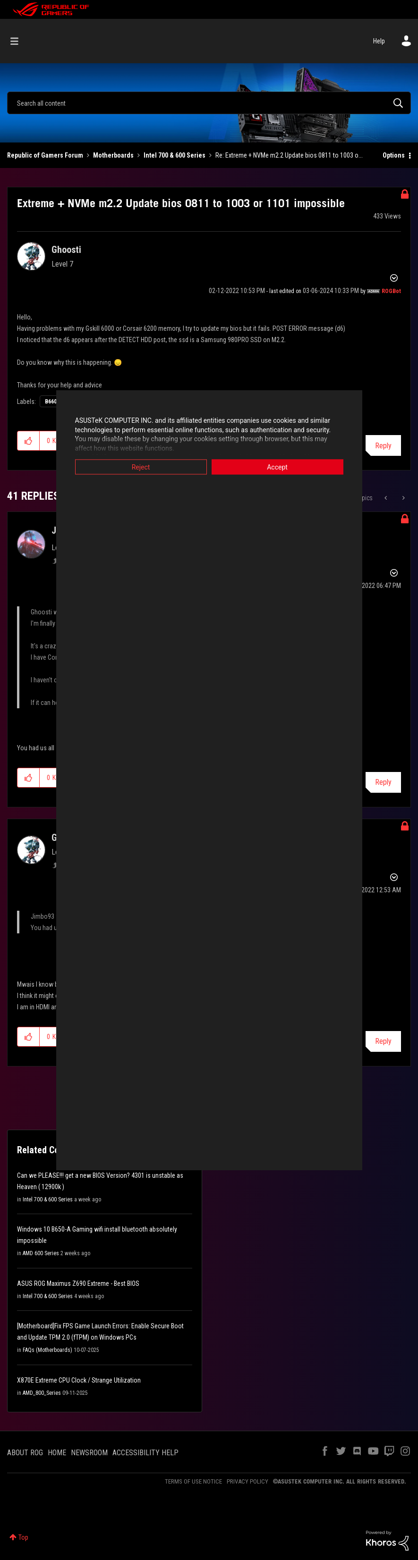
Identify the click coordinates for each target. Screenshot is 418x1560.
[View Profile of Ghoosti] (66, 249)
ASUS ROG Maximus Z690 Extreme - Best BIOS (78, 1283)
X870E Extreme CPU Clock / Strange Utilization (79, 1380)
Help (379, 41)
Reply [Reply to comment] (383, 782)
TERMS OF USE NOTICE (193, 1481)
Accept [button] (277, 467)
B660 (51, 401)
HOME (57, 1452)
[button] (28, 440)
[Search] (209, 103)
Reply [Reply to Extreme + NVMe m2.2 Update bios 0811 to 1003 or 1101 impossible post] (383, 445)
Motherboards (113, 155)
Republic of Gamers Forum (45, 155)
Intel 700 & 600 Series (174, 155)
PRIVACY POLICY (247, 1481)
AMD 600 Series (41, 1253)
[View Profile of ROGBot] (391, 291)
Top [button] (23, 1537)
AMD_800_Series (42, 1393)
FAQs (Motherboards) (47, 1350)
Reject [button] (141, 467)
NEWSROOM (89, 1452)
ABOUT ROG (25, 1452)
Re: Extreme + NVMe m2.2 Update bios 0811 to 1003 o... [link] (289, 155)
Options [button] (394, 155)
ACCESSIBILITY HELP (145, 1452)
